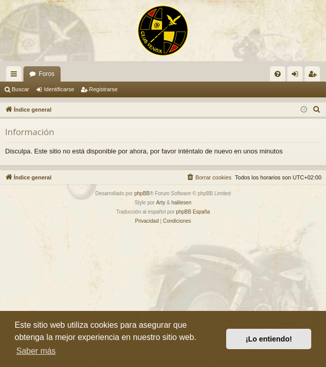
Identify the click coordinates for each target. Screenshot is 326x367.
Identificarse (59, 89)
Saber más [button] (36, 351)
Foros (47, 73)
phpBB (142, 193)
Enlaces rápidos (15, 76)
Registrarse (103, 89)
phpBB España (193, 212)
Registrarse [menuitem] (314, 76)
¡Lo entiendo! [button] (269, 339)
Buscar (20, 89)
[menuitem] (277, 74)
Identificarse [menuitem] (297, 76)
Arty (160, 202)
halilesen (181, 202)
